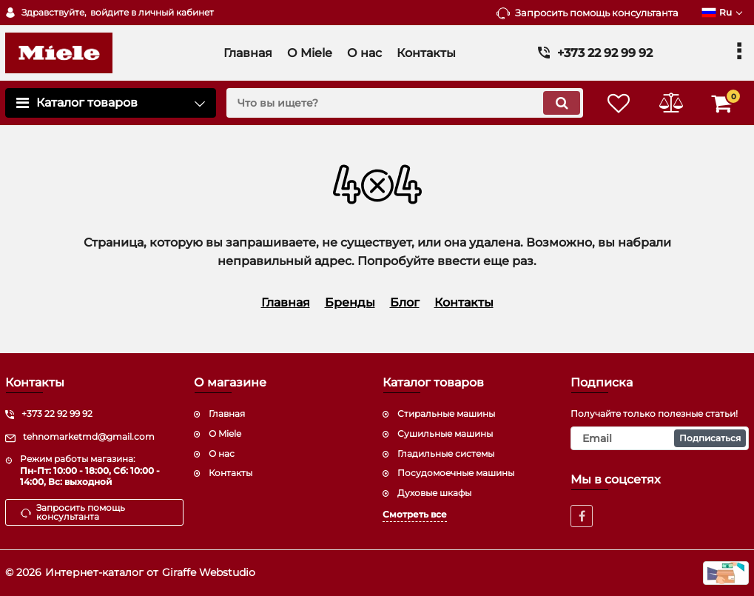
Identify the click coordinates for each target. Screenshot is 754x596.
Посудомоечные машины (455, 472)
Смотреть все (415, 514)
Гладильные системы (445, 453)
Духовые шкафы (434, 492)
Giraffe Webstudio (208, 572)
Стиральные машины (446, 413)
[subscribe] (659, 438)
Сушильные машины (445, 433)
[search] (404, 103)
